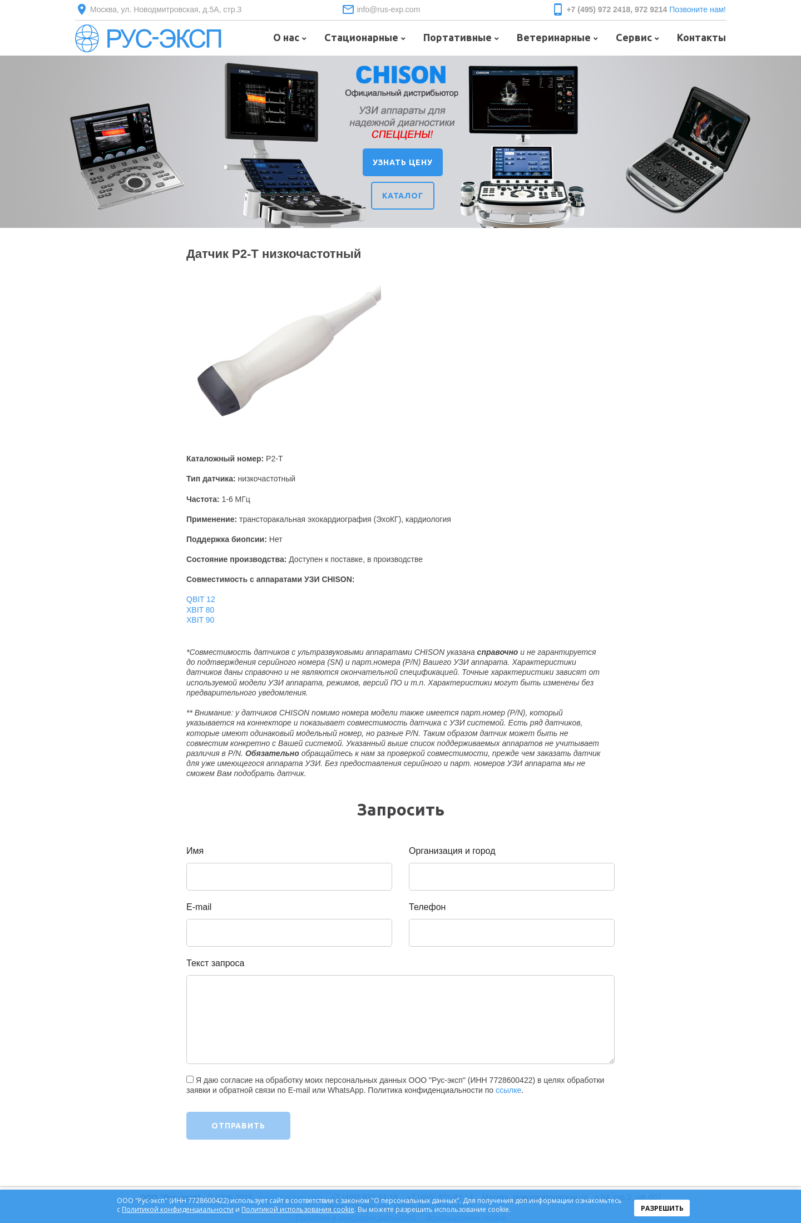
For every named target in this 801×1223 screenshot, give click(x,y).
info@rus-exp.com (388, 9)
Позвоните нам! (697, 9)
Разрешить (662, 1208)
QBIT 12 (200, 599)
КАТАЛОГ (402, 195)
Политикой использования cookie (297, 1209)
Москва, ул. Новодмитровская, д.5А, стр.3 (165, 9)
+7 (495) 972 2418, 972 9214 (616, 9)
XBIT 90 (200, 619)
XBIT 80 (200, 609)
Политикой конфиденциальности (178, 1209)
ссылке (508, 1090)
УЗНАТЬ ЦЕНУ (403, 162)
